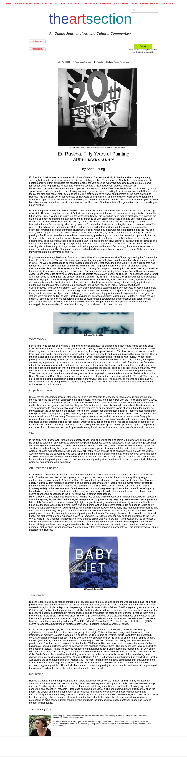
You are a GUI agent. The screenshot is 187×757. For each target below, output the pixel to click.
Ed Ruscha (98, 62)
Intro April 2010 (64, 62)
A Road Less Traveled (82, 62)
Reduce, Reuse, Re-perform (117, 62)
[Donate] (143, 46)
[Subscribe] (37, 41)
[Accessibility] (37, 49)
